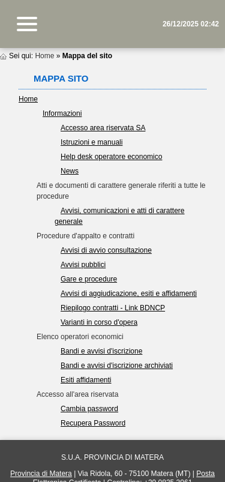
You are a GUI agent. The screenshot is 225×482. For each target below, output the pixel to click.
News (70, 171)
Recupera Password (93, 423)
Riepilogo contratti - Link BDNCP (113, 308)
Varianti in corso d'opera (99, 322)
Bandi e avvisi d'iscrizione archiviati (117, 365)
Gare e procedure (89, 279)
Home (44, 56)
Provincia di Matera (41, 473)
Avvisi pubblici (83, 265)
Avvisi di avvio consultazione (106, 250)
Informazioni (62, 113)
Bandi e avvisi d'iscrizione (101, 351)
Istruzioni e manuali (91, 142)
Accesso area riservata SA (103, 128)
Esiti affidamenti (86, 380)
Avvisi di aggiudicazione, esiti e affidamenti (129, 293)
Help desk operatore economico (111, 156)
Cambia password (89, 409)
